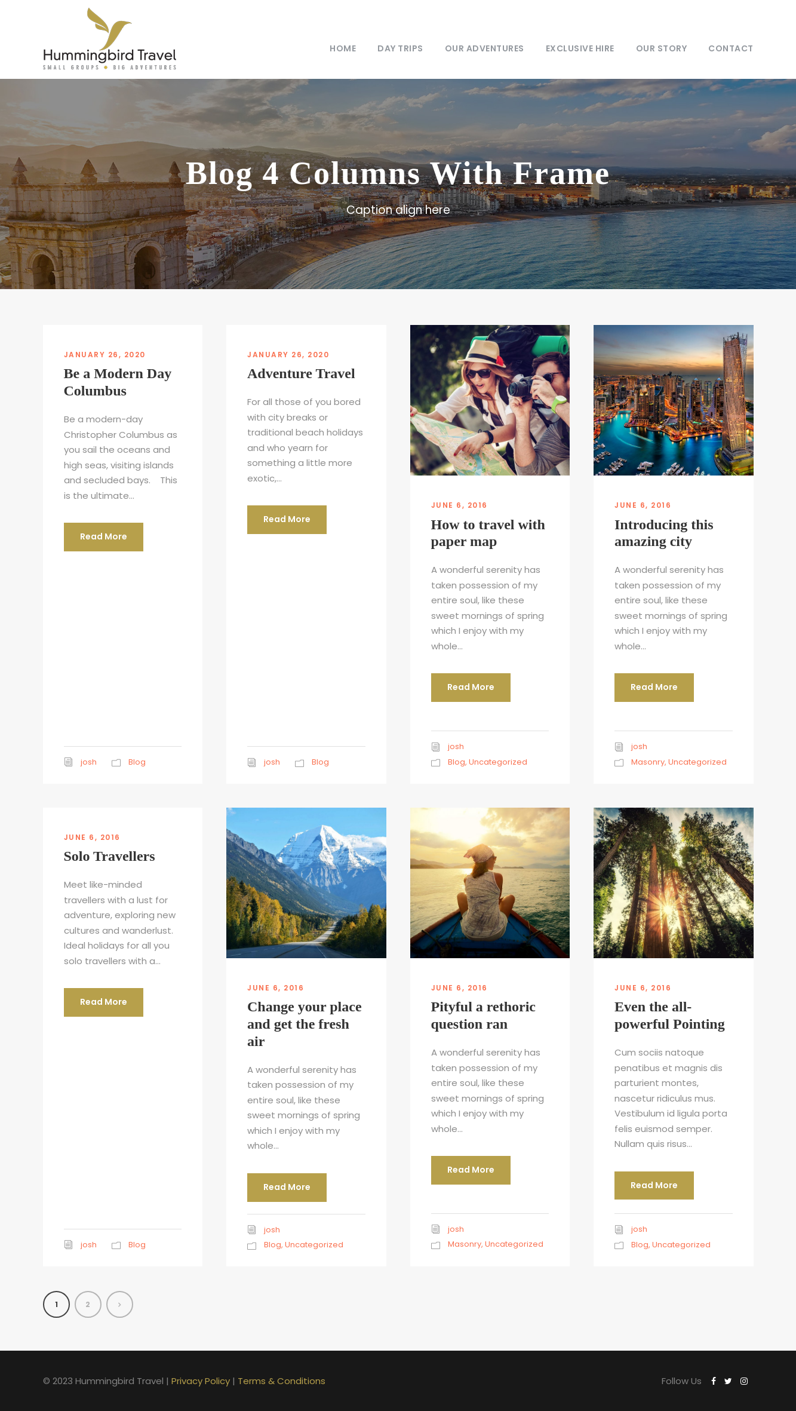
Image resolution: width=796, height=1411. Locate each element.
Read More (103, 536)
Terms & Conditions (281, 1381)
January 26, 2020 (105, 354)
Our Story (661, 48)
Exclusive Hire (580, 48)
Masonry (648, 762)
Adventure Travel (301, 373)
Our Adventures (484, 48)
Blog (137, 762)
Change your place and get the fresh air (304, 1024)
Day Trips (400, 48)
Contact (731, 48)
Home (343, 48)
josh (89, 762)
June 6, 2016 (459, 505)
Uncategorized (498, 762)
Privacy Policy (200, 1381)
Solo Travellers (109, 856)
